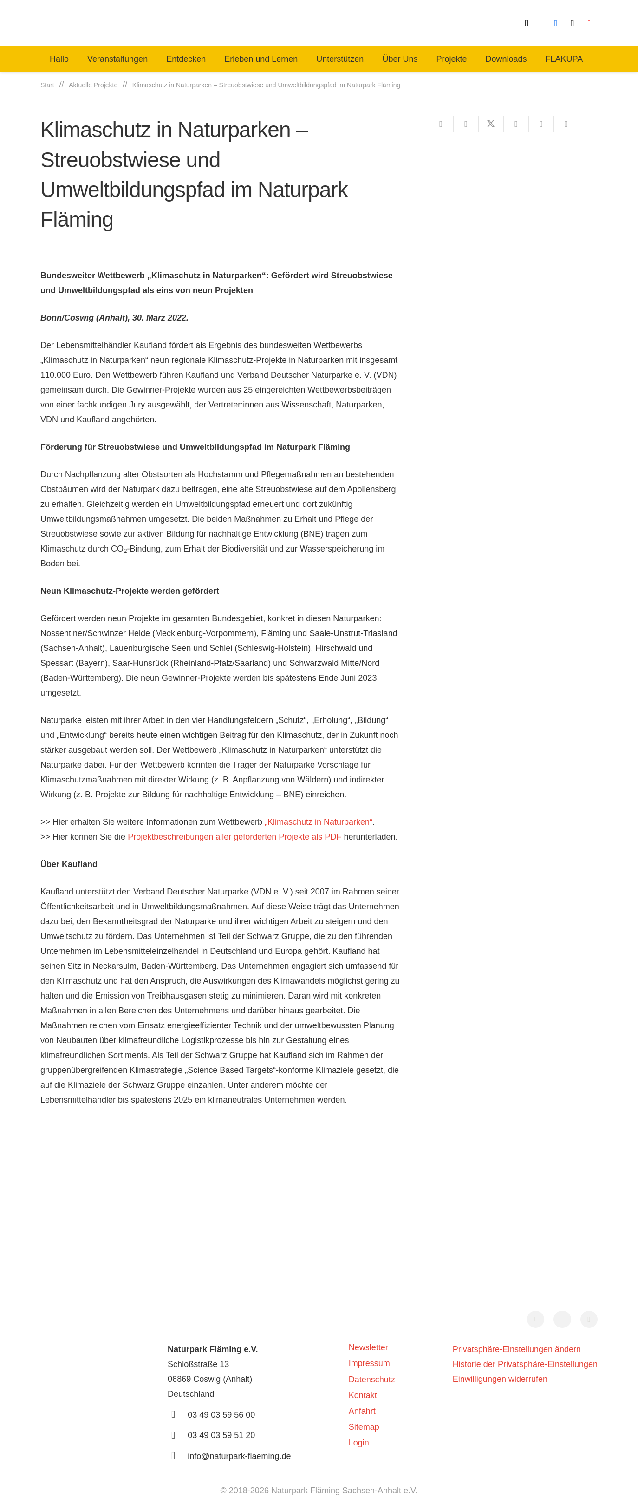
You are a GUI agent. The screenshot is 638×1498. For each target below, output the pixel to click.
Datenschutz (372, 1379)
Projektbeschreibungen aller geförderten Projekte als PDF (234, 836)
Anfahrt (362, 1411)
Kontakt (363, 1395)
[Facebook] (555, 23)
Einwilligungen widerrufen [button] (500, 1379)
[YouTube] (589, 23)
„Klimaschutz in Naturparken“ (318, 822)
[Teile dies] (466, 124)
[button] (526, 23)
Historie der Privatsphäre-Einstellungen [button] (525, 1364)
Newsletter (368, 1347)
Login (359, 1442)
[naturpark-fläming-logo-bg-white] (201, 23)
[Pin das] (541, 124)
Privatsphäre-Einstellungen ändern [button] (517, 1349)
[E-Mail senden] (441, 124)
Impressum (369, 1363)
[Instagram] (572, 23)
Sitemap (364, 1427)
